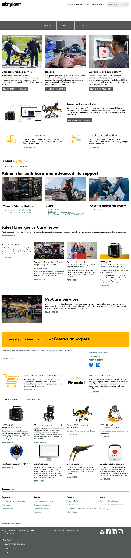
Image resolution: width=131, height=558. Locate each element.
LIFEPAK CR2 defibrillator (112, 464)
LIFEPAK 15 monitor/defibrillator (19, 212)
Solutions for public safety (100, 89)
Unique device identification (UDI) (15, 544)
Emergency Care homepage (13, 501)
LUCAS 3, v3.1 (98, 210)
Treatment (8, 166)
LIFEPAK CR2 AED (56, 210)
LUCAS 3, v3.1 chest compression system (109, 426)
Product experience (10, 548)
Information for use (42, 509)
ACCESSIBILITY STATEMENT (39, 531)
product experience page (51, 350)
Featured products (12, 400)
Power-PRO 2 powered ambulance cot (78, 426)
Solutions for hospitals (56, 89)
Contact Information (98, 353)
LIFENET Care (41, 464)
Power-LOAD (73, 464)
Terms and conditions (109, 501)
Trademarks (7, 540)
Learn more (6, 443)
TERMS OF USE (10, 534)
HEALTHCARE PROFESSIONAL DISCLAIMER (67, 531)
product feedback (96, 360)
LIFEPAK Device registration (112, 505)
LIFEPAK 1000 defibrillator (60, 212)
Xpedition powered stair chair (48, 425)
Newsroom (6, 505)
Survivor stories (8, 509)
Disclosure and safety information (81, 508)
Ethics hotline (8, 552)
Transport (23, 166)
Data (35, 166)
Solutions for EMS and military (15, 89)
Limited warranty (74, 512)
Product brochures (32, 400)
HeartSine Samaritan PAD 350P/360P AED (66, 214)
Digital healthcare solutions (79, 120)
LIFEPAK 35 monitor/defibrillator (19, 210)
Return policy (73, 505)
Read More (6, 257)
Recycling (104, 508)
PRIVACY (22, 531)
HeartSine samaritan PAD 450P (16, 464)
